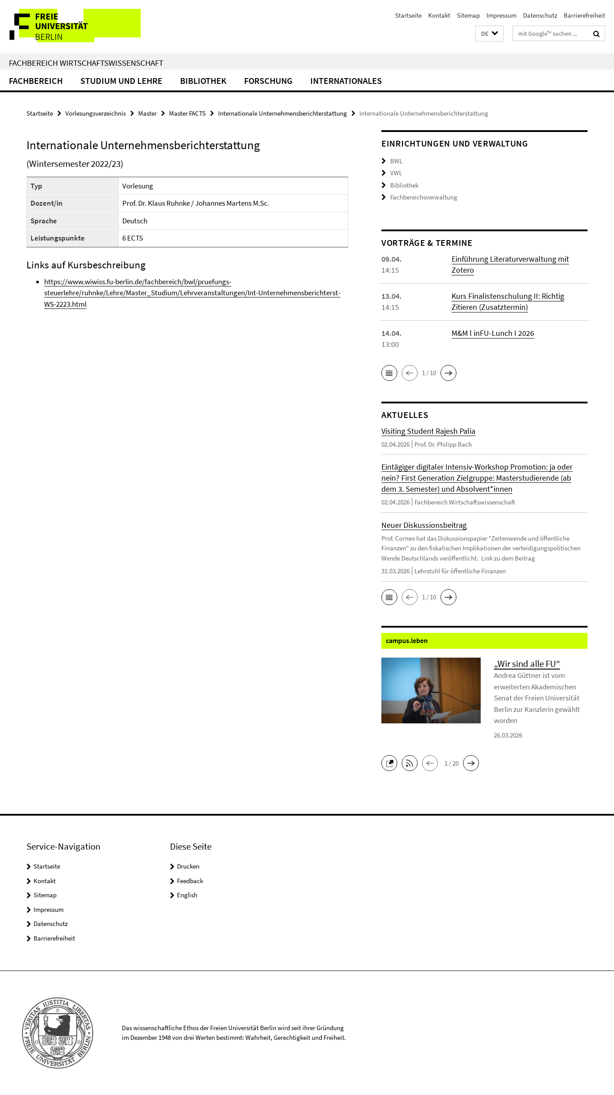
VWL (396, 173)
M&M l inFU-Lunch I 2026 (493, 333)
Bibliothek (203, 80)
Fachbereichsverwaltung (423, 197)
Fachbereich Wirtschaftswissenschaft (86, 62)
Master (147, 113)
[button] (489, 34)
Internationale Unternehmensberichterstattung (282, 113)
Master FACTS (187, 113)
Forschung (268, 80)
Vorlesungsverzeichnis (95, 113)
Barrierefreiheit (584, 15)
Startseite (408, 15)
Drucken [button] (188, 866)
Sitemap (468, 15)
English (187, 895)
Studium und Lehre (121, 80)
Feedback (190, 881)
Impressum (501, 15)
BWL (396, 161)
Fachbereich (36, 80)
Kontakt (439, 15)
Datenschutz (540, 15)
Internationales (346, 80)
